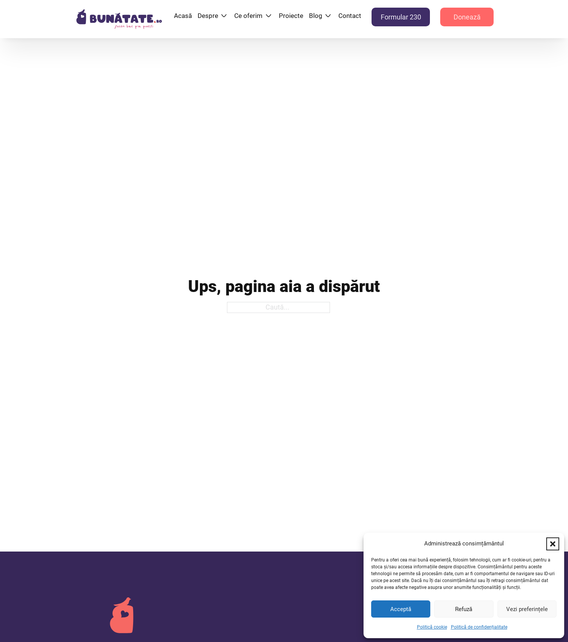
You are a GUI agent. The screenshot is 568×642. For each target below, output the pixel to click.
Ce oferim (248, 15)
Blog (315, 15)
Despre (208, 15)
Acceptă (400, 609)
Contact (349, 15)
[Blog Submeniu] (328, 15)
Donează (467, 17)
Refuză (463, 609)
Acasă (183, 15)
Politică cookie (432, 627)
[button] (553, 544)
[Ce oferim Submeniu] (268, 15)
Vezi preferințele (527, 609)
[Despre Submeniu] (223, 15)
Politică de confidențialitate (479, 627)
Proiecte (291, 15)
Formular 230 (401, 17)
